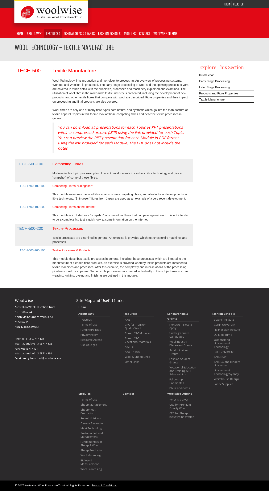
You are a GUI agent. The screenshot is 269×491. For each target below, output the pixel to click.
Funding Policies (90, 330)
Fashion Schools (109, 33)
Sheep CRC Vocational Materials (138, 340)
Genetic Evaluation (92, 423)
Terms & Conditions (104, 485)
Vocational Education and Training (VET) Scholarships (182, 371)
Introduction (207, 75)
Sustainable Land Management (91, 435)
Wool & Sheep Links (137, 357)
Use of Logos (88, 345)
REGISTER (238, 4)
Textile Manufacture (212, 99)
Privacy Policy (89, 335)
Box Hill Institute (224, 319)
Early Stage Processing (214, 81)
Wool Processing (91, 469)
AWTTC (129, 347)
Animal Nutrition (90, 418)
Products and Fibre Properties (218, 93)
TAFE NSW (220, 357)
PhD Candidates (179, 388)
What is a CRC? (178, 399)
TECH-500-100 (30, 164)
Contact (144, 33)
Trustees (86, 319)
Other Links (132, 362)
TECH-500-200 (30, 228)
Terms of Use (89, 324)
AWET (128, 319)
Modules (130, 33)
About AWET (35, 33)
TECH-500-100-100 (32, 186)
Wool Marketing (90, 455)
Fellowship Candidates (176, 381)
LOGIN (227, 4)
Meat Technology (91, 428)
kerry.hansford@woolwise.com (42, 358)
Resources (53, 33)
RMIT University (223, 352)
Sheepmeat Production (87, 411)
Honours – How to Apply (180, 326)
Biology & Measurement (89, 462)
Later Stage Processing (214, 87)
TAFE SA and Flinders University (227, 363)
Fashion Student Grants (179, 360)
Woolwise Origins (165, 33)
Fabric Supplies (223, 384)
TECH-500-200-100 (32, 250)
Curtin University (224, 324)
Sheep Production (91, 450)
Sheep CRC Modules (138, 333)
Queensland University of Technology (222, 343)
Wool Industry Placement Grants (180, 343)
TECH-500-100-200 (32, 207)
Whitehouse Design (226, 379)
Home (20, 33)
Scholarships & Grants (79, 33)
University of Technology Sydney (226, 372)
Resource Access (91, 340)
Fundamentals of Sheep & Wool (91, 443)
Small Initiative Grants (178, 352)
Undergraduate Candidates (179, 334)
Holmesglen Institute (227, 330)
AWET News (132, 352)
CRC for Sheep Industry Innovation (181, 415)
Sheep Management (93, 404)
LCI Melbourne (223, 335)
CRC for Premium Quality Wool (135, 326)
